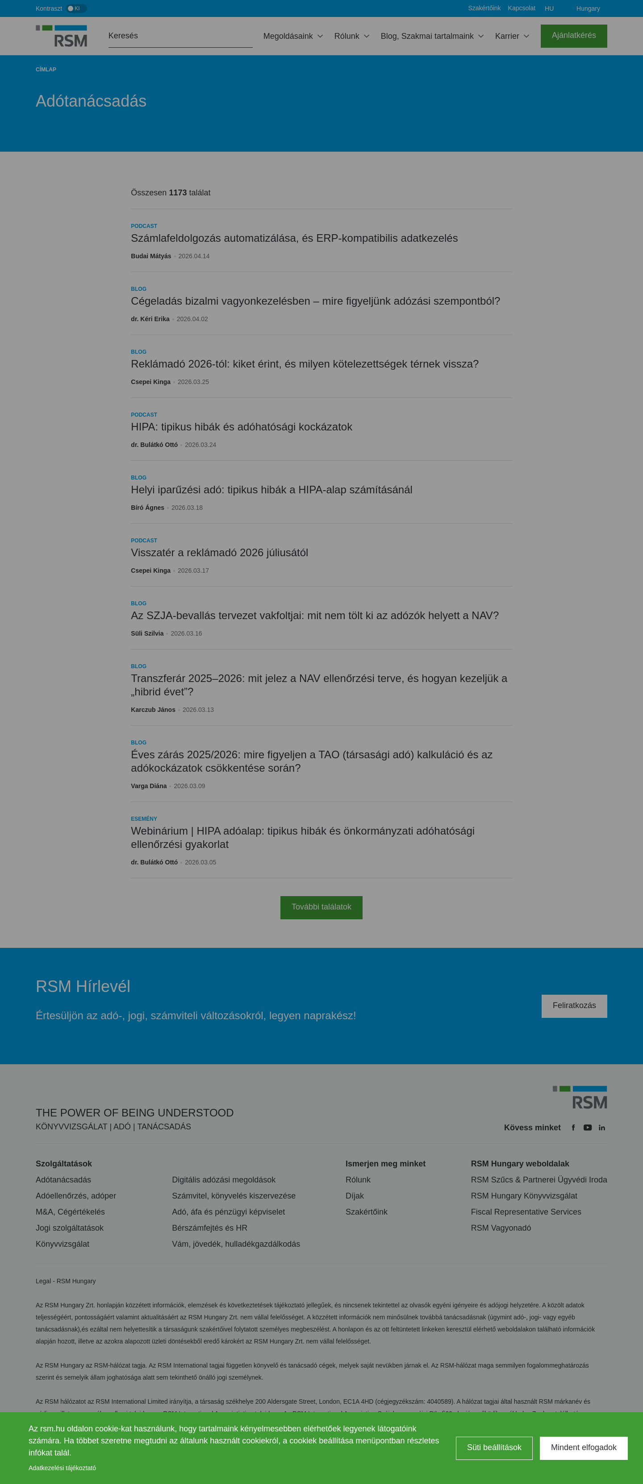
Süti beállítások (494, 1447)
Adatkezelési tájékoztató (62, 1468)
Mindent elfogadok (584, 1447)
